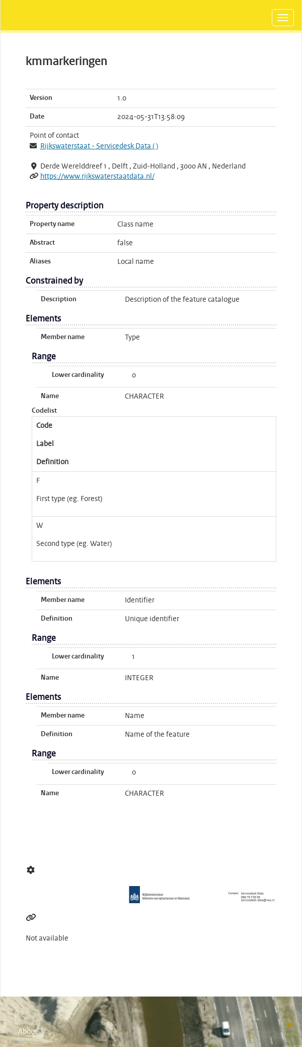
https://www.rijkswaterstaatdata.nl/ (97, 176)
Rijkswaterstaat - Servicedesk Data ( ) (99, 146)
